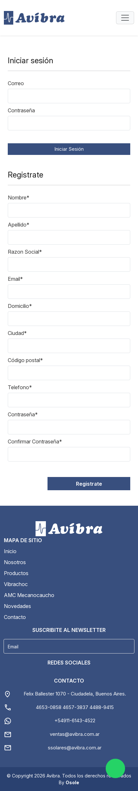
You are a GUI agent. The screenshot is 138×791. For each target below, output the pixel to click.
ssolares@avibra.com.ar (74, 748)
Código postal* (25, 360)
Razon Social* (25, 251)
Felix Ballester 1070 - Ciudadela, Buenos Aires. (75, 694)
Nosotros (15, 562)
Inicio (10, 551)
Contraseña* (23, 414)
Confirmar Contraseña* (35, 441)
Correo (16, 83)
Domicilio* (20, 306)
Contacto (15, 617)
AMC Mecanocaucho (29, 595)
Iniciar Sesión (69, 149)
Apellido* (18, 224)
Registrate (89, 484)
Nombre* (18, 197)
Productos (16, 573)
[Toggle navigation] (125, 17)
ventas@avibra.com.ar (75, 734)
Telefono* (20, 387)
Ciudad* (17, 333)
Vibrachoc (16, 584)
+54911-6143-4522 (74, 720)
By (69, 782)
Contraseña (21, 110)
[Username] (69, 646)
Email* (15, 279)
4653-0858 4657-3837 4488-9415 (75, 707)
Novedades (17, 606)
